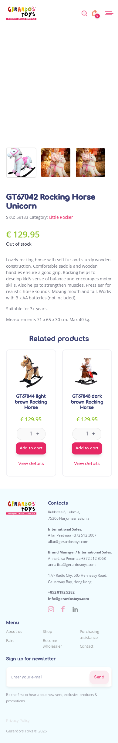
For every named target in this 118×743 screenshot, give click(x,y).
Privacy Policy (18, 720)
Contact (87, 646)
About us (14, 631)
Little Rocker (61, 217)
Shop (47, 631)
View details (31, 463)
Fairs (10, 640)
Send (99, 677)
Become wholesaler (52, 643)
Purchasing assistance (89, 634)
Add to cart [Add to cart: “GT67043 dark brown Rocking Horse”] (87, 448)
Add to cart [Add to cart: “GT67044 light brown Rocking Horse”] (31, 448)
